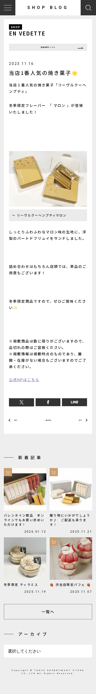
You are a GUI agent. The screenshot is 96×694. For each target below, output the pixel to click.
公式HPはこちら (24, 383)
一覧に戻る (48, 425)
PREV (18, 425)
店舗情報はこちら (48, 49)
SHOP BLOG (48, 7)
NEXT (77, 425)
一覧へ (48, 619)
